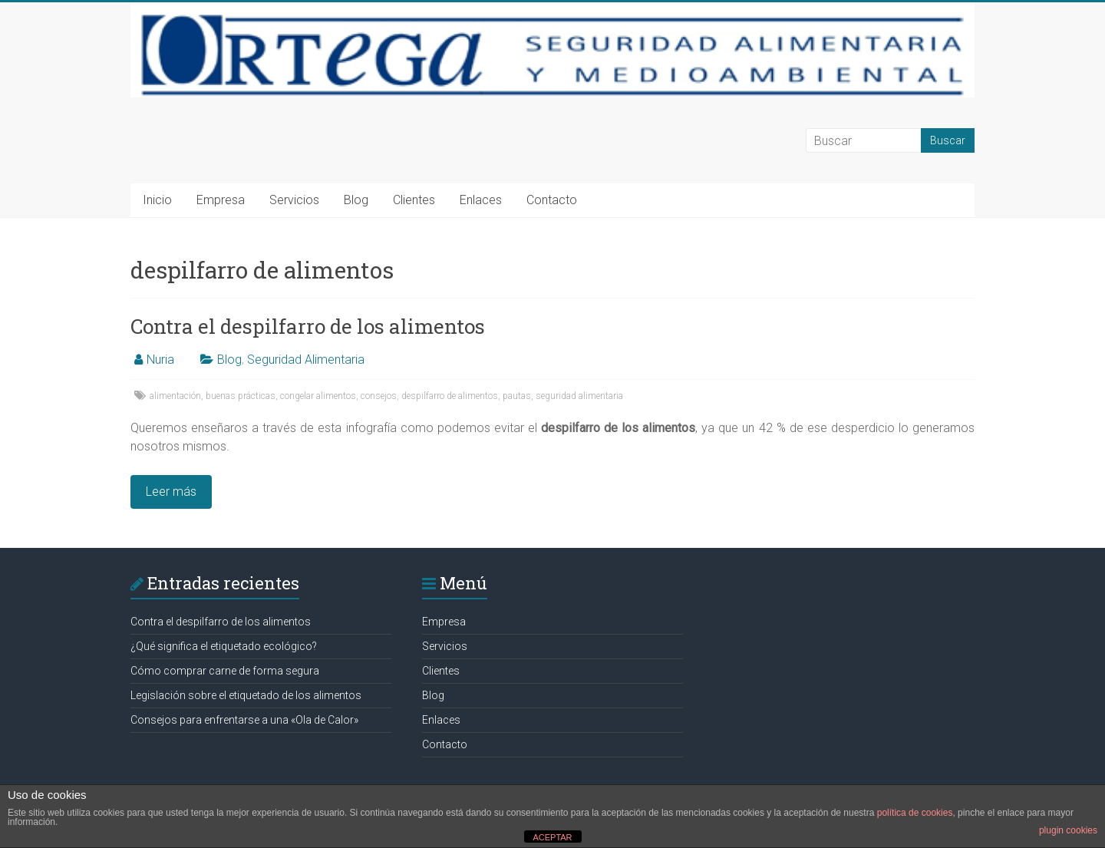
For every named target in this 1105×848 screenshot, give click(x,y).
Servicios (294, 200)
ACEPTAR (552, 837)
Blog (356, 200)
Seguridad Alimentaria (305, 359)
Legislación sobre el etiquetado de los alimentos (245, 695)
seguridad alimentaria (579, 396)
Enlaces (481, 200)
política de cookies (915, 812)
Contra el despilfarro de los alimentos (307, 326)
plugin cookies (1068, 830)
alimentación (175, 396)
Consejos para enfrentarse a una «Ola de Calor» (244, 720)
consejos (379, 396)
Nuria (160, 359)
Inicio (157, 200)
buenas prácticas (240, 396)
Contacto (551, 200)
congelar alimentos (318, 396)
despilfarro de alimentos (449, 396)
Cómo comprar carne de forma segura (224, 671)
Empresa (220, 200)
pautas (517, 396)
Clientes (414, 200)
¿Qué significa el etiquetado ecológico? (223, 646)
